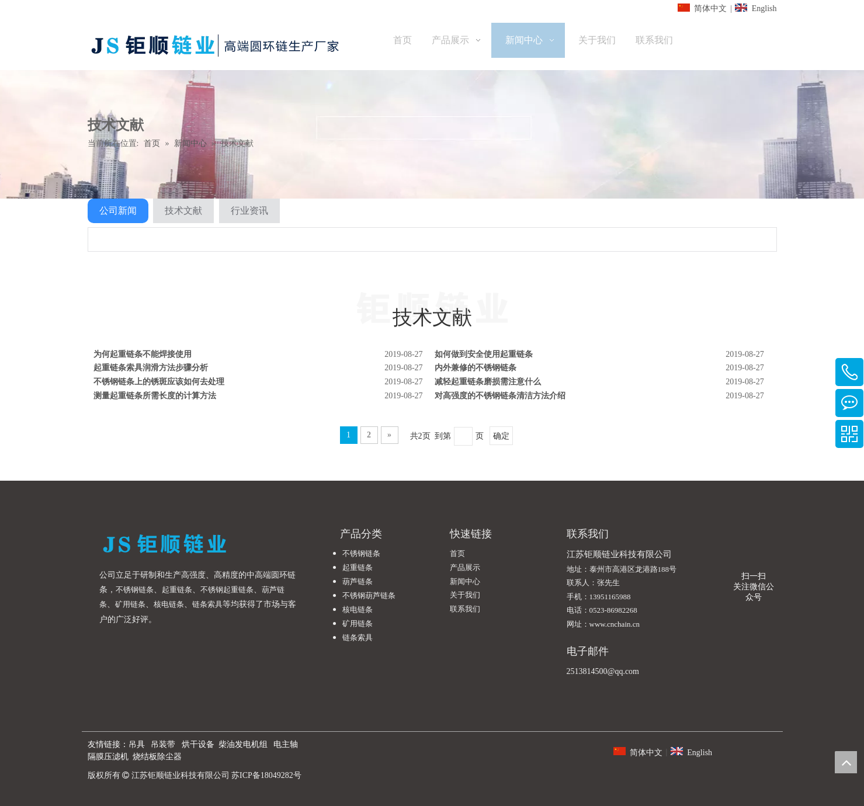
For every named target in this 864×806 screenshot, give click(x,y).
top (846, 762)
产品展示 (465, 567)
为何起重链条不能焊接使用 (142, 354)
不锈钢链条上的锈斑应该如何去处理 (158, 381)
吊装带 (163, 744)
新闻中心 (465, 581)
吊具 (137, 744)
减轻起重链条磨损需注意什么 (488, 381)
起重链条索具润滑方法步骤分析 (150, 367)
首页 (457, 553)
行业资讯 (249, 211)
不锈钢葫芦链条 (368, 595)
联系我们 (465, 608)
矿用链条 (130, 604)
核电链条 (169, 604)
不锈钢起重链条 (227, 589)
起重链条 (177, 589)
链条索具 (207, 604)
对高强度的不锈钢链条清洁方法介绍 (500, 395)
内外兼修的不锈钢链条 (475, 367)
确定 (501, 436)
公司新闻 (118, 211)
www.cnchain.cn (614, 624)
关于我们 (465, 594)
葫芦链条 (357, 581)
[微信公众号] (753, 562)
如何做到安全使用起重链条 (484, 354)
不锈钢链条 (135, 589)
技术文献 (183, 211)
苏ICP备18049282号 (266, 775)
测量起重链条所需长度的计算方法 (154, 395)
